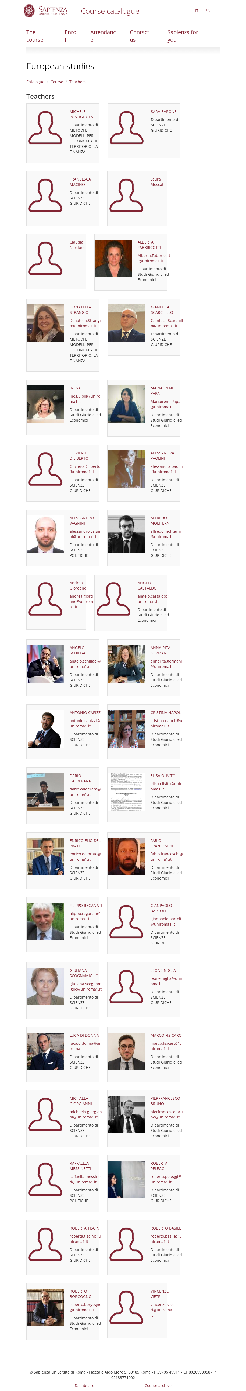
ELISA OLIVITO (163, 775)
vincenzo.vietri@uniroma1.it (163, 1310)
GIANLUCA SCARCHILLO (162, 309)
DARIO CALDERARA (80, 778)
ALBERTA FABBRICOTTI (149, 245)
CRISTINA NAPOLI (166, 712)
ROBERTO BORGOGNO (81, 1294)
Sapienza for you (182, 35)
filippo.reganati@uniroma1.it (85, 916)
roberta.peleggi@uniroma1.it (166, 1179)
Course (57, 81)
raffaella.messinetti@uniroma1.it (86, 1179)
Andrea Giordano (78, 585)
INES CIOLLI (80, 388)
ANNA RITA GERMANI (160, 650)
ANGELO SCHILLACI (79, 650)
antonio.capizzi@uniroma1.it (85, 723)
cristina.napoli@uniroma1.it (166, 723)
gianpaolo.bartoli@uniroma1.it (166, 921)
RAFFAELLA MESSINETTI (80, 1166)
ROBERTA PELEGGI (159, 1166)
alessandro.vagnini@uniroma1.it (85, 534)
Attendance (103, 35)
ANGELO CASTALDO (147, 585)
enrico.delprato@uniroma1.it (85, 856)
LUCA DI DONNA (84, 1035)
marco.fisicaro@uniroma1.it (166, 1046)
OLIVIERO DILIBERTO (79, 455)
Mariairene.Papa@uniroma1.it (165, 404)
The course (34, 35)
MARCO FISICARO (166, 1035)
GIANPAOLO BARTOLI (161, 908)
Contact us (139, 35)
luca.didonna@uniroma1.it (86, 1046)
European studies (60, 66)
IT (196, 10)
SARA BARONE (164, 111)
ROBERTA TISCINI (85, 1228)
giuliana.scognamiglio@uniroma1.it (86, 986)
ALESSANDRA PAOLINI (162, 455)
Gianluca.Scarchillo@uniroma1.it (167, 323)
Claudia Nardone (77, 245)
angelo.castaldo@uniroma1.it (153, 599)
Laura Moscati (158, 181)
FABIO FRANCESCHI (162, 843)
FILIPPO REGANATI (86, 905)
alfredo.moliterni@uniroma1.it (166, 534)
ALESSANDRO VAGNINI (82, 520)
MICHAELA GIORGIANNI (81, 1101)
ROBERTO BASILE (166, 1228)
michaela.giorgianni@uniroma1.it (86, 1114)
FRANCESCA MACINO (80, 181)
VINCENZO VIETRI (160, 1294)
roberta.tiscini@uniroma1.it (85, 1239)
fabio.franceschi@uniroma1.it (167, 856)
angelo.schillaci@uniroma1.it (85, 663)
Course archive (158, 1385)
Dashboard (85, 1385)
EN (208, 10)
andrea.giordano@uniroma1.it (81, 601)
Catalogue (35, 81)
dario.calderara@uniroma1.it (85, 791)
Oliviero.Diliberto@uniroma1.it (85, 469)
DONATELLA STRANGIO (80, 309)
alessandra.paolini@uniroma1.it (167, 469)
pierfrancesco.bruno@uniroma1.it (167, 1114)
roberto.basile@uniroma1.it (166, 1239)
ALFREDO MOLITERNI (161, 520)
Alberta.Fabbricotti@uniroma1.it (154, 258)
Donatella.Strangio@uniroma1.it (85, 323)
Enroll (71, 35)
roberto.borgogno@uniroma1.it (85, 1307)
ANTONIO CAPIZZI (86, 712)
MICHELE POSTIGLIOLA (81, 114)
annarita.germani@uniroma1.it (166, 663)
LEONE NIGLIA (163, 970)
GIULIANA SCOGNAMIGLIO (84, 973)
